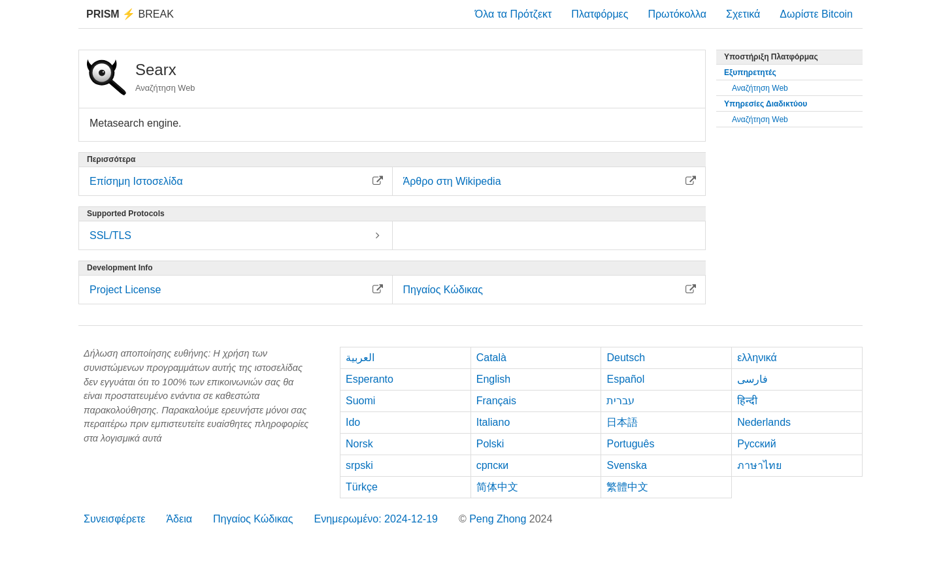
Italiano (493, 422)
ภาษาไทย (759, 465)
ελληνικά (757, 357)
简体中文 (497, 486)
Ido (353, 422)
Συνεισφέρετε (114, 518)
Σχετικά (743, 14)
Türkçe (362, 486)
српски (492, 465)
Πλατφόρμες (599, 14)
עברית (620, 400)
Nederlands (764, 422)
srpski (359, 465)
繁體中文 (627, 486)
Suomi (360, 400)
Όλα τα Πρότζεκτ (513, 14)
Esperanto (369, 379)
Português (630, 443)
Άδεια (179, 518)
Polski (490, 443)
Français (496, 400)
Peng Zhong (499, 518)
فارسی (752, 379)
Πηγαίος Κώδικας (253, 518)
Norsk (359, 443)
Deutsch (625, 357)
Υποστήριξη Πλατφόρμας (771, 56)
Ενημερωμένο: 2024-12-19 (376, 518)
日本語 (622, 422)
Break (130, 14)
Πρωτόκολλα (677, 14)
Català (491, 357)
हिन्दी (747, 400)
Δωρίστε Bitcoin (816, 14)
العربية (360, 357)
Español (625, 379)
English (493, 379)
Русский (756, 443)
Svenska (626, 465)
